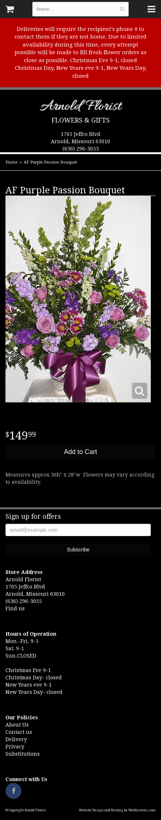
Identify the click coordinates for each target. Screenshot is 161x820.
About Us (17, 725)
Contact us (18, 732)
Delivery (16, 739)
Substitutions (22, 754)
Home (11, 162)
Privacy (14, 746)
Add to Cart (80, 451)
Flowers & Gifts (81, 120)
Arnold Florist (80, 108)
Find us (15, 608)
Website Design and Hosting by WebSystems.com (117, 810)
